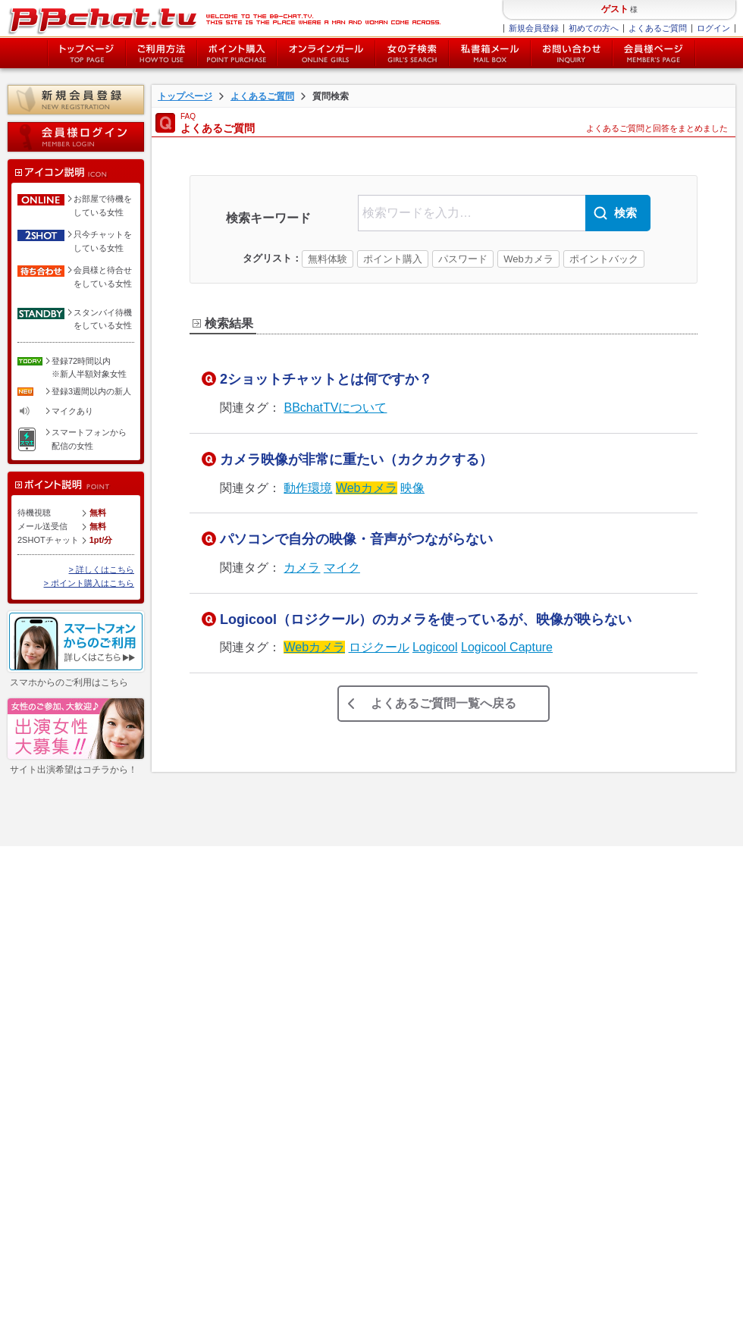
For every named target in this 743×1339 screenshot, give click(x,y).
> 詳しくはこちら (101, 569)
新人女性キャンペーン (67, 1070)
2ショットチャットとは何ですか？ (326, 379)
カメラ (302, 567)
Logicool (435, 647)
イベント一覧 (55, 1094)
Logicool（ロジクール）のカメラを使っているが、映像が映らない (426, 619)
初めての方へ (594, 28)
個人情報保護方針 (168, 961)
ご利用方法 (161, 53)
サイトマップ (160, 978)
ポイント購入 (237, 53)
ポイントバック (603, 259)
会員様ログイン (76, 137)
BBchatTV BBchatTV (224, 19)
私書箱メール (490, 53)
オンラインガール (63, 961)
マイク (342, 567)
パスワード (462, 259)
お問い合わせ (572, 53)
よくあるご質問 (658, 28)
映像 (412, 487)
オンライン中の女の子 (326, 53)
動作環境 (308, 487)
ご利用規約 (156, 926)
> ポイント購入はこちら (89, 583)
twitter (197, 1088)
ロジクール (379, 647)
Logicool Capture (507, 647)
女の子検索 (412, 53)
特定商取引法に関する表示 (185, 944)
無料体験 (327, 259)
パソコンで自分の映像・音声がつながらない (356, 539)
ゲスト (615, 9)
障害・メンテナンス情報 (181, 995)
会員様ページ (654, 53)
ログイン (713, 28)
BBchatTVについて (335, 407)
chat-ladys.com (632, 1323)
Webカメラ (528, 259)
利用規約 (38, 1323)
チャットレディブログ (176, 1047)
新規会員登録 (534, 28)
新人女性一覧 (55, 1047)
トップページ (86, 53)
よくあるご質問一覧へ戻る (443, 703)
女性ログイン (55, 1030)
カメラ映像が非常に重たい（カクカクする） (356, 459)
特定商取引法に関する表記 (124, 1323)
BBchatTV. (583, 1323)
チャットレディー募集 (176, 1030)
